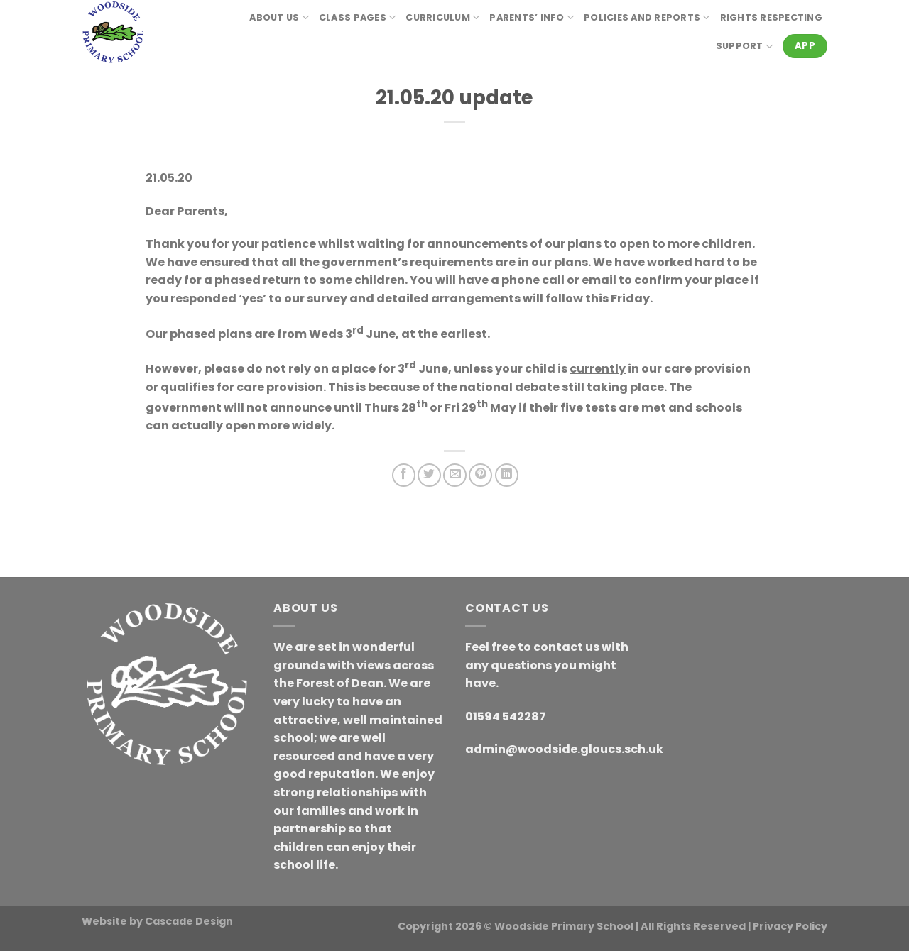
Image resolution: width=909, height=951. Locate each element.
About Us (279, 17)
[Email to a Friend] (455, 475)
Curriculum (442, 17)
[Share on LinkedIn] (506, 475)
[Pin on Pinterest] (480, 475)
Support (744, 46)
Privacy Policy (790, 926)
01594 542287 (505, 716)
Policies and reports (647, 17)
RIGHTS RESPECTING (771, 17)
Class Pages (357, 17)
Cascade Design (189, 921)
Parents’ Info (531, 17)
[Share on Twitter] (429, 475)
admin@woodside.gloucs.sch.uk (564, 749)
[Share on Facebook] (403, 475)
